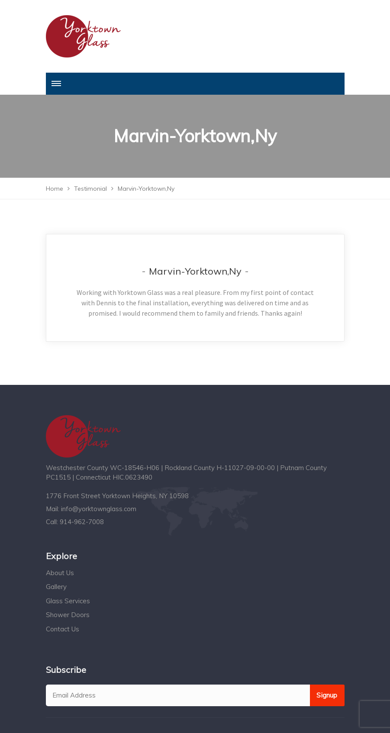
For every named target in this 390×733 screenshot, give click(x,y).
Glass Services (68, 601)
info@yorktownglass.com (98, 509)
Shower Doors (68, 615)
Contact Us (62, 629)
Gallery (56, 587)
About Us (60, 573)
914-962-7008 (82, 522)
